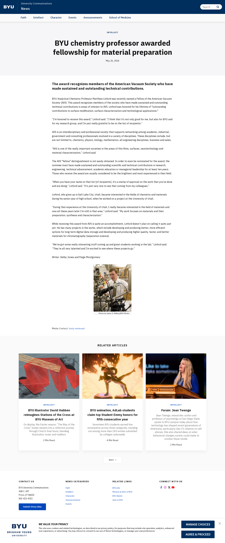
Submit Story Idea (34, 507)
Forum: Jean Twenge (176, 409)
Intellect (38, 17)
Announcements (92, 17)
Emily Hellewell (77, 328)
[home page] (8, 6)
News (25, 8)
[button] (220, 523)
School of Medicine (120, 17)
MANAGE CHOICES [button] (198, 524)
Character (56, 17)
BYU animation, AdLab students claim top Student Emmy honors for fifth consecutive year (112, 416)
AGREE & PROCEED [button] (198, 534)
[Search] (211, 7)
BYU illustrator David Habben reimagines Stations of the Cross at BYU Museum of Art (49, 414)
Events (73, 17)
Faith (23, 17)
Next (113, 460)
